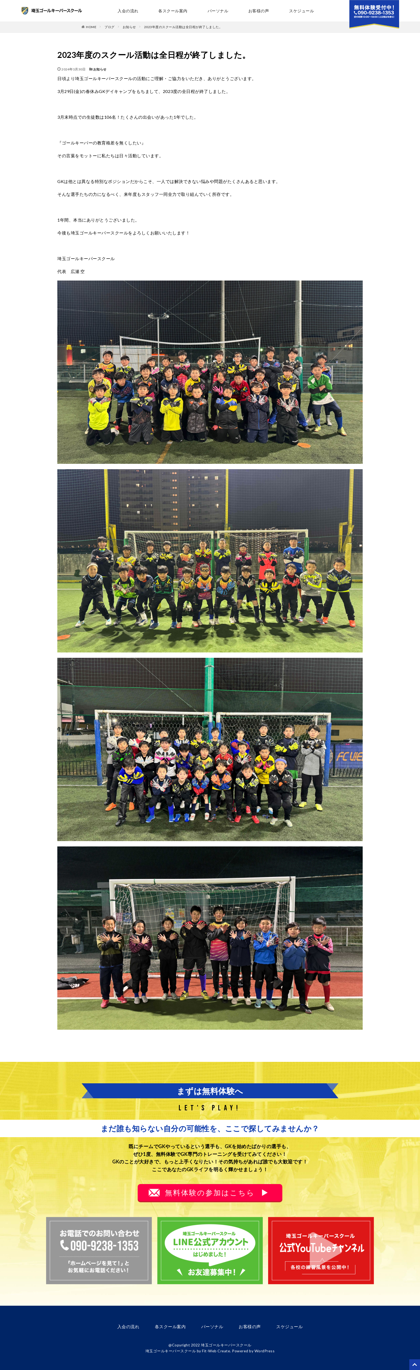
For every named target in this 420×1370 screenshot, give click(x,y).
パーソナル (217, 10)
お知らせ (129, 27)
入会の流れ (128, 10)
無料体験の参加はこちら (210, 1192)
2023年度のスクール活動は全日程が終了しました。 (183, 27)
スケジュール (301, 10)
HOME (91, 26)
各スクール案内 (173, 10)
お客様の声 (258, 10)
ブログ (109, 27)
